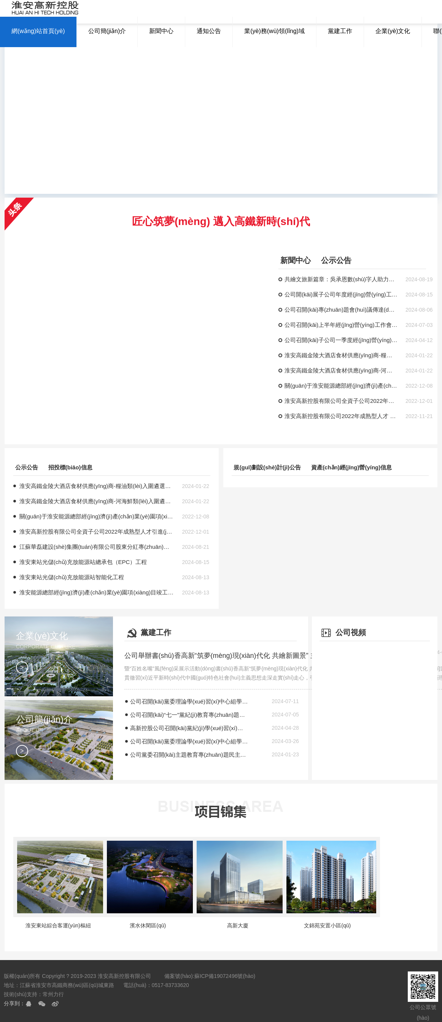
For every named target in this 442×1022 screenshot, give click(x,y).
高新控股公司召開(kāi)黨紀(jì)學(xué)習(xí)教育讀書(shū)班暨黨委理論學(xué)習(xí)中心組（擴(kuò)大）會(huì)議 (189, 728)
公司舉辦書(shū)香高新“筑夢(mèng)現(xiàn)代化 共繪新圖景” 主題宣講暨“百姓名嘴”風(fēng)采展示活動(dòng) (240, 655)
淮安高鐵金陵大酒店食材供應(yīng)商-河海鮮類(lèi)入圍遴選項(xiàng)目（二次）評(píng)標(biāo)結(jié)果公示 (341, 370)
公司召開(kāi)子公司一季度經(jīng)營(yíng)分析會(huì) (341, 340)
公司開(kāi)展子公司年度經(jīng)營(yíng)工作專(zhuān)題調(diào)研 (341, 294)
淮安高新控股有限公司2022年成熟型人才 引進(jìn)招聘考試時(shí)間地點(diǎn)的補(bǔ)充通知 (341, 416)
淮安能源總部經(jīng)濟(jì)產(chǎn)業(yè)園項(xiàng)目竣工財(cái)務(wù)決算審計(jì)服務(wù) (96, 592)
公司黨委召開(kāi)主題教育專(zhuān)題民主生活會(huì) (189, 754)
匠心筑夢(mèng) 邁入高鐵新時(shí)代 (221, 221)
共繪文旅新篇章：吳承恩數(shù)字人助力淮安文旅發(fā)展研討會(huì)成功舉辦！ (341, 279)
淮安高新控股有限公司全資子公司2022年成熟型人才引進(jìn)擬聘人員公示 (341, 401)
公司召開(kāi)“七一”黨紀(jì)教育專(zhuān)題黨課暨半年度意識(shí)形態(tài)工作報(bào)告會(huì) (189, 714)
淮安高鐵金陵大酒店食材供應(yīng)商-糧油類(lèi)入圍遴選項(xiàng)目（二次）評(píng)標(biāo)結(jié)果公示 (341, 355)
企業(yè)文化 (64, 652)
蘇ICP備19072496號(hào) (224, 976)
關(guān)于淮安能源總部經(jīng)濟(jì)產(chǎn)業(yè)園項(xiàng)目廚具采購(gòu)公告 (341, 385)
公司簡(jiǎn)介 (64, 735)
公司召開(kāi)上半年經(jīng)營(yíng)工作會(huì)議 (341, 325)
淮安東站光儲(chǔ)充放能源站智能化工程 (71, 577)
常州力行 (53, 994)
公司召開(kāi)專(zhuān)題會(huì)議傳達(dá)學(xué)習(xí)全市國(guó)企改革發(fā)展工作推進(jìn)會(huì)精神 (341, 309)
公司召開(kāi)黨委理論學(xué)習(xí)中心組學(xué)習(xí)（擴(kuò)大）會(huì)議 (189, 701)
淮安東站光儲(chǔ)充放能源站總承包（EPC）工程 (83, 562)
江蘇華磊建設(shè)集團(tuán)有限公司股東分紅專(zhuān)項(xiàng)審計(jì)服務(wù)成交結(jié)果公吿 (96, 546)
